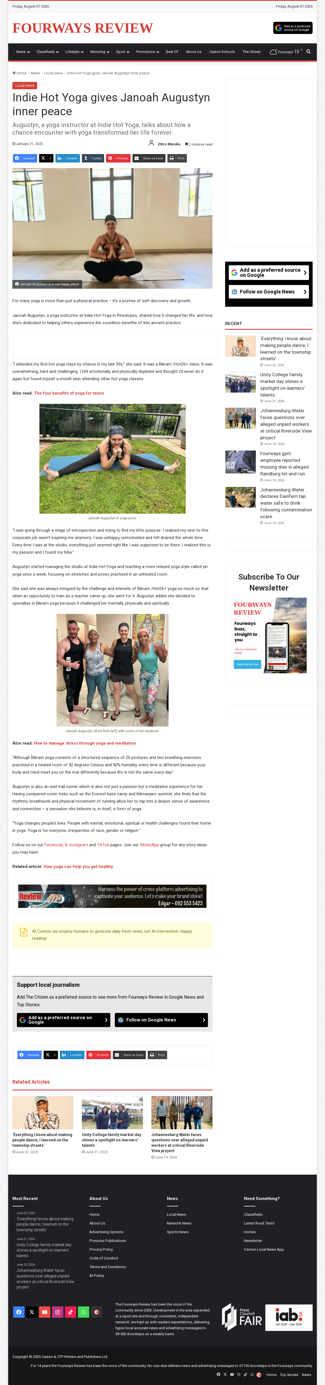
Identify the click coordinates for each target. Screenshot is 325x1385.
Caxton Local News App (264, 1249)
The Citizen (252, 52)
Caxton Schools (222, 52)
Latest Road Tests (259, 1223)
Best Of (172, 52)
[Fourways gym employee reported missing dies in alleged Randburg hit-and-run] (240, 462)
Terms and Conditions (107, 1266)
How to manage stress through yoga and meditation (85, 743)
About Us (193, 52)
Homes (250, 1232)
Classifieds (46, 52)
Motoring (97, 52)
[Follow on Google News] (161, 1020)
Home (19, 73)
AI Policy (96, 1275)
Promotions (145, 52)
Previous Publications (107, 1240)
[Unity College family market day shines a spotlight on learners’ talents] (112, 1112)
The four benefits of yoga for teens (69, 393)
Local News (176, 1214)
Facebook (53, 844)
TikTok (103, 844)
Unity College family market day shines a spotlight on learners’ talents (111, 1140)
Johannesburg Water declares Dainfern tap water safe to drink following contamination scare (286, 503)
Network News (179, 1223)
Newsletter (253, 1240)
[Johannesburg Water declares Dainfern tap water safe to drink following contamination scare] (240, 497)
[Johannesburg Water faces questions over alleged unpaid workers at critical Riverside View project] (181, 1112)
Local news (53, 73)
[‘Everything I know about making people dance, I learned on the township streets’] (42, 1112)
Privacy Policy (101, 1249)
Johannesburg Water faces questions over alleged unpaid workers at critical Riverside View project (286, 424)
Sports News (178, 1232)
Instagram (78, 844)
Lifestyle (72, 52)
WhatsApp (149, 844)
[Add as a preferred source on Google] (293, 28)
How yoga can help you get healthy (78, 866)
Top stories (289, 1375)
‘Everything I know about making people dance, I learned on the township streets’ (42, 1140)
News (21, 52)
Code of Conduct (103, 1258)
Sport (120, 52)
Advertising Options (106, 1232)
